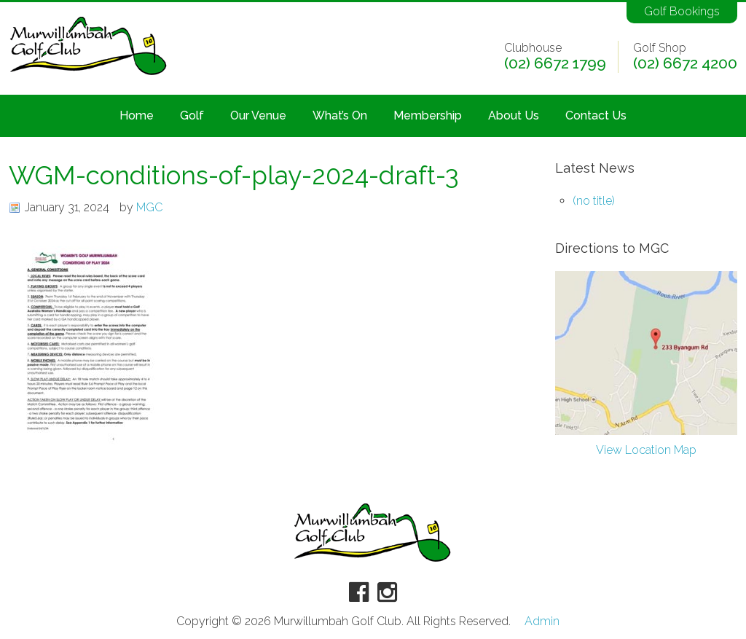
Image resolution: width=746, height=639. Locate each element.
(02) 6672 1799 (555, 63)
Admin (542, 621)
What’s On (340, 115)
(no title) (594, 201)
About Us (513, 115)
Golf (192, 115)
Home (136, 115)
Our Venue (258, 115)
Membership (427, 115)
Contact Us (596, 115)
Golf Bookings (682, 11)
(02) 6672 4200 (685, 63)
